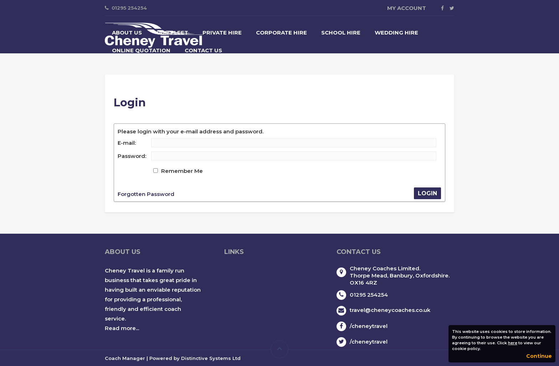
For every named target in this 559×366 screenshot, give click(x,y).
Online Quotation (141, 50)
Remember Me (182, 171)
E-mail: (127, 142)
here (512, 342)
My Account (406, 8)
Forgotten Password (146, 194)
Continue (539, 356)
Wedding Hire (396, 32)
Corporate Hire (281, 32)
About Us (127, 32)
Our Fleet (172, 32)
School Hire (340, 32)
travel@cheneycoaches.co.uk (390, 310)
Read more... (122, 328)
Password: (132, 156)
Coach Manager (125, 358)
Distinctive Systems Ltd (211, 358)
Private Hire (222, 32)
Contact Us (203, 50)
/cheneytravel (369, 326)
